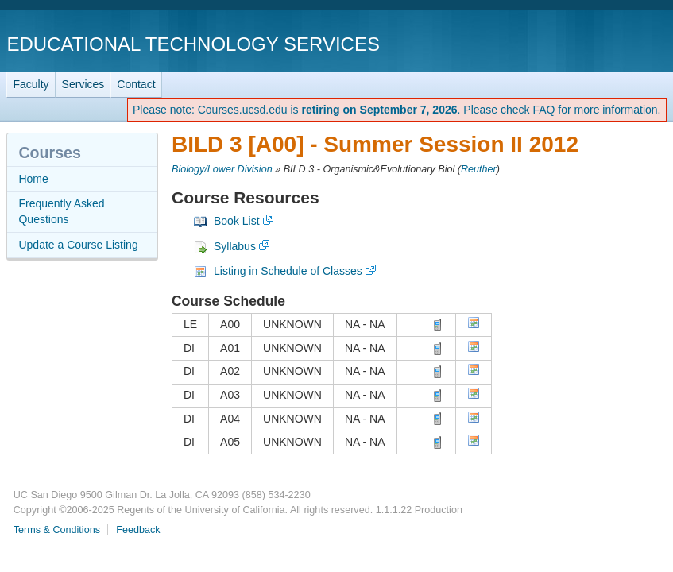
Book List (237, 220)
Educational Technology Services (192, 44)
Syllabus (235, 246)
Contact (136, 84)
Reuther (479, 169)
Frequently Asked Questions (61, 211)
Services (83, 84)
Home (33, 178)
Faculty (30, 84)
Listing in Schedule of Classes (288, 271)
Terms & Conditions (57, 529)
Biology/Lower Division (222, 169)
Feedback (138, 529)
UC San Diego (576, 43)
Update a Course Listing (77, 244)
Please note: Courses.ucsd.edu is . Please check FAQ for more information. (397, 109)
